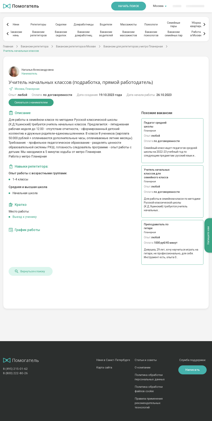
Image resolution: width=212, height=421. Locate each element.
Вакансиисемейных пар (174, 33)
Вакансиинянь (16, 33)
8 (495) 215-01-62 (15, 369)
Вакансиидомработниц (83, 33)
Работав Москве (196, 33)
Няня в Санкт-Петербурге (113, 360)
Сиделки (60, 24)
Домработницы (83, 24)
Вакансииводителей (106, 33)
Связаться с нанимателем (31, 102)
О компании (142, 367)
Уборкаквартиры (196, 24)
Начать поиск (128, 6)
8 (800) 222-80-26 (15, 373)
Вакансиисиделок (61, 33)
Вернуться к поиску (29, 271)
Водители (106, 24)
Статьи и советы (146, 360)
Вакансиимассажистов (128, 33)
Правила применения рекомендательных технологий (149, 403)
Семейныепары (173, 24)
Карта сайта (104, 367)
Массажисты (128, 24)
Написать (192, 370)
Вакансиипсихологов (151, 33)
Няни (16, 24)
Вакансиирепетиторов (38, 33)
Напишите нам (208, 235)
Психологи (151, 24)
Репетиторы (38, 24)
